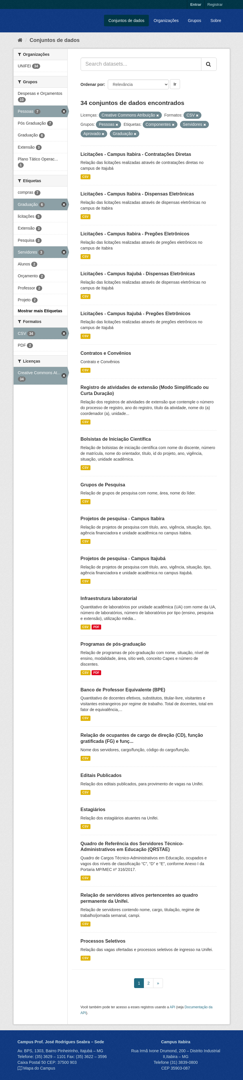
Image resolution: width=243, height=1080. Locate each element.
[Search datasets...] (141, 64)
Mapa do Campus (39, 1068)
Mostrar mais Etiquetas (40, 311)
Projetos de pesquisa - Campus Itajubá (123, 558)
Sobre (215, 20)
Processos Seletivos (103, 941)
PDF (96, 627)
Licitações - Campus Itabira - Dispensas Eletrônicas (137, 193)
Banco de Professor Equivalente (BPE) (123, 689)
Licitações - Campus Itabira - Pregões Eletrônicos (135, 233)
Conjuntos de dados (126, 20)
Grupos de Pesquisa (103, 484)
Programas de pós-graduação (113, 644)
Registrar (215, 4)
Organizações (166, 20)
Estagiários (93, 809)
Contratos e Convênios (106, 353)
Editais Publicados (101, 775)
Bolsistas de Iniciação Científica (116, 439)
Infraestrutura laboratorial (109, 598)
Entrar (195, 4)
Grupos (194, 20)
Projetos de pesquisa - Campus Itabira (123, 518)
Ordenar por (92, 84)
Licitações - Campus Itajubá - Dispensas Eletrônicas (138, 273)
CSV (85, 176)
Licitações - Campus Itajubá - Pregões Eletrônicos (136, 313)
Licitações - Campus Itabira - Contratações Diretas (136, 154)
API (172, 1007)
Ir (175, 84)
